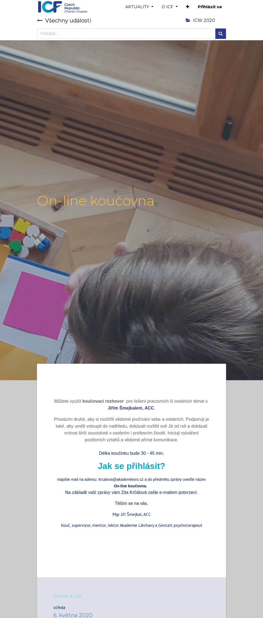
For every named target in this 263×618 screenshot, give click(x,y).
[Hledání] (220, 33)
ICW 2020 (200, 20)
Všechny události (64, 20)
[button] (187, 7)
